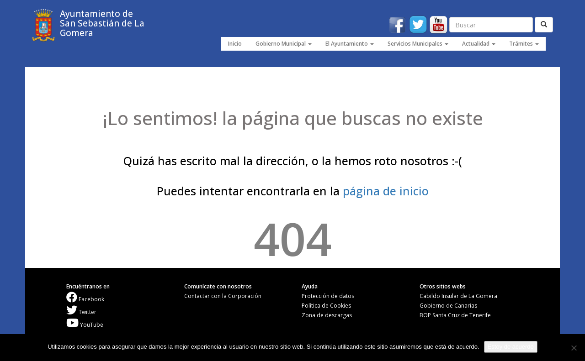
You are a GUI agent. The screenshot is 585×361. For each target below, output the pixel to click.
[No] (573, 347)
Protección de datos (328, 296)
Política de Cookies (326, 305)
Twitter (81, 312)
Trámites (524, 43)
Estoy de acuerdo (511, 346)
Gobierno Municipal (283, 43)
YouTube (84, 325)
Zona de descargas (327, 315)
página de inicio (386, 191)
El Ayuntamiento (349, 43)
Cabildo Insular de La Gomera (458, 296)
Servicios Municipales (418, 43)
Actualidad (478, 43)
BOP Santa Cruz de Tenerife (455, 315)
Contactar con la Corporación (222, 296)
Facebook (85, 299)
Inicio (235, 43)
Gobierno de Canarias (448, 305)
